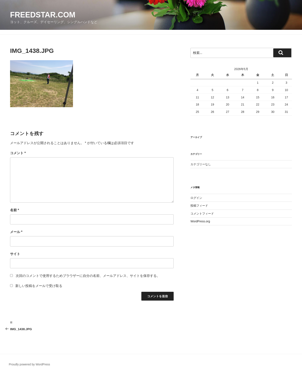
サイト (15, 254)
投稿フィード (199, 205)
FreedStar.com (42, 14)
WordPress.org (200, 221)
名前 (14, 210)
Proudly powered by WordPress (29, 364)
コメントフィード (202, 213)
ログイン (196, 197)
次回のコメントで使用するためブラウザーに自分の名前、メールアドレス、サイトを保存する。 (88, 276)
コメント (18, 153)
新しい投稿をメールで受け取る (38, 286)
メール (16, 232)
